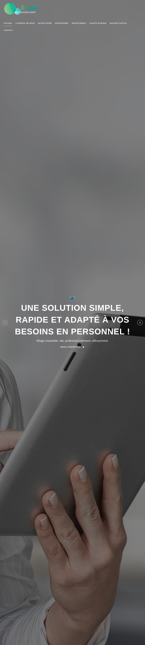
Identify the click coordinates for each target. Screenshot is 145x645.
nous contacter (71, 347)
